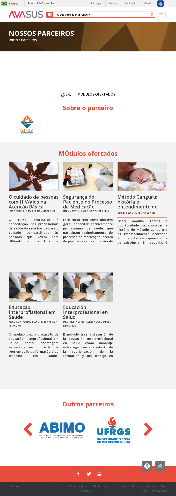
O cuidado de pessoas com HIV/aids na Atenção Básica (34, 201)
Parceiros (29, 39)
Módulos (136, 486)
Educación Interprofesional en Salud (85, 312)
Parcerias (14, 486)
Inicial (123, 486)
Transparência (159, 490)
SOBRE (66, 94)
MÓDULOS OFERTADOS (96, 94)
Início (13, 39)
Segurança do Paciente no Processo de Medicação (87, 201)
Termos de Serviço (79, 486)
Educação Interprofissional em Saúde (32, 312)
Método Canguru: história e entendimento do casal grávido (137, 204)
